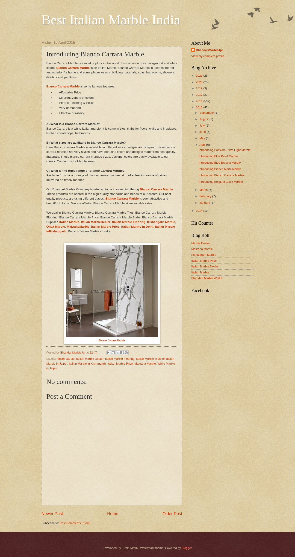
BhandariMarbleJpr (209, 50)
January (205, 202)
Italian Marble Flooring (128, 222)
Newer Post (52, 513)
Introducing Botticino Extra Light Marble (225, 150)
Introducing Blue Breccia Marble (220, 162)
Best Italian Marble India (110, 19)
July (202, 125)
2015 (199, 107)
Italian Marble (65, 358)
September (207, 112)
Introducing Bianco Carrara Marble (221, 175)
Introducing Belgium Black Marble (221, 181)
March (203, 189)
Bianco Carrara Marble (73, 68)
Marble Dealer (200, 243)
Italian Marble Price (105, 226)
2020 (199, 82)
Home (112, 513)
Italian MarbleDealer (95, 222)
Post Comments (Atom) (75, 523)
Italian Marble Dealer (89, 358)
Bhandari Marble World (206, 278)
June (203, 131)
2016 (199, 101)
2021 (199, 75)
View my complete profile (207, 56)
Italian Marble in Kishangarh (87, 363)
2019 (199, 88)
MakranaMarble (78, 226)
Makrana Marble (145, 363)
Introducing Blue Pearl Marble (218, 156)
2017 (199, 94)
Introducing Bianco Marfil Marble (220, 169)
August (204, 119)
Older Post (172, 513)
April (202, 144)
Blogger (187, 548)
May (202, 138)
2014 (199, 210)
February (205, 196)
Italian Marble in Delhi (137, 226)
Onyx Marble (55, 226)
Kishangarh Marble (203, 254)
